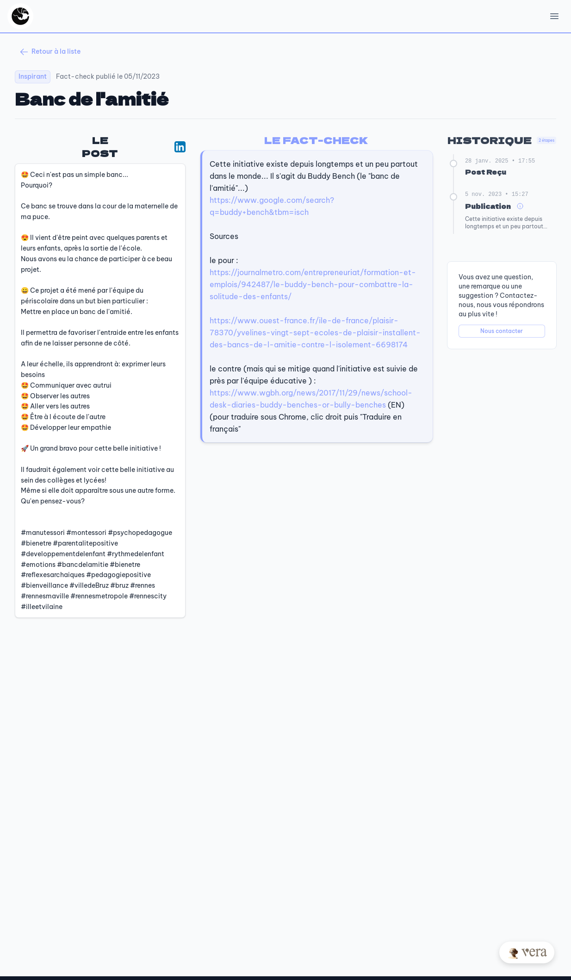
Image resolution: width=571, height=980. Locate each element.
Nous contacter (501, 330)
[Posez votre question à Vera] (526, 952)
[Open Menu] (554, 16)
